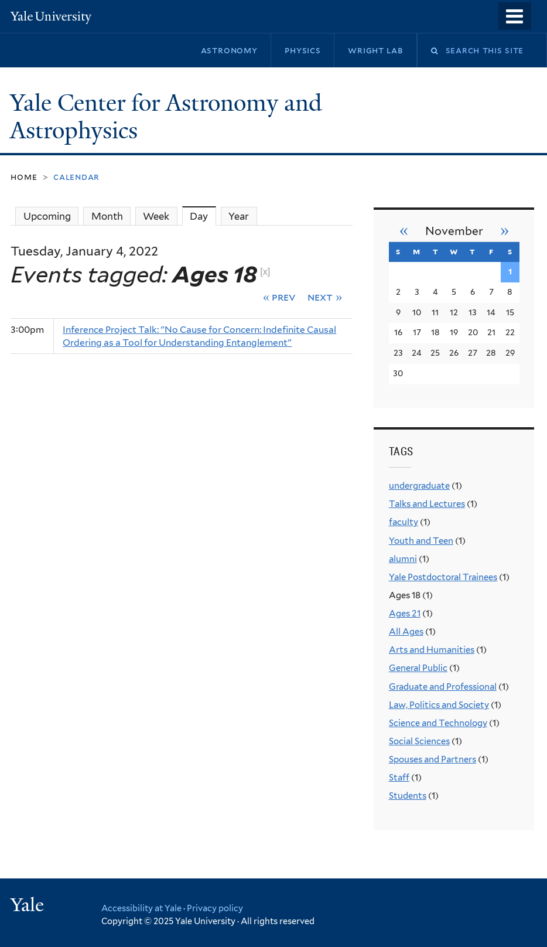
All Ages (406, 631)
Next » (324, 297)
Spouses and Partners (432, 759)
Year (238, 216)
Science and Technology (438, 723)
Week (156, 216)
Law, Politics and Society (439, 705)
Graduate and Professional (443, 687)
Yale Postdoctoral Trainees (443, 577)
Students (407, 796)
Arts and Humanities (431, 650)
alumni (403, 559)
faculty (403, 522)
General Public (418, 668)
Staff (399, 777)
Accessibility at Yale (141, 908)
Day (203, 216)
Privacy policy (215, 908)
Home (24, 176)
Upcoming (47, 216)
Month (107, 216)
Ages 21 (404, 613)
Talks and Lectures (427, 504)
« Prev (279, 297)
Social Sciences (419, 741)
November (454, 231)
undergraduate (419, 486)
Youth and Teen (421, 541)
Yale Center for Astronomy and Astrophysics (166, 117)
